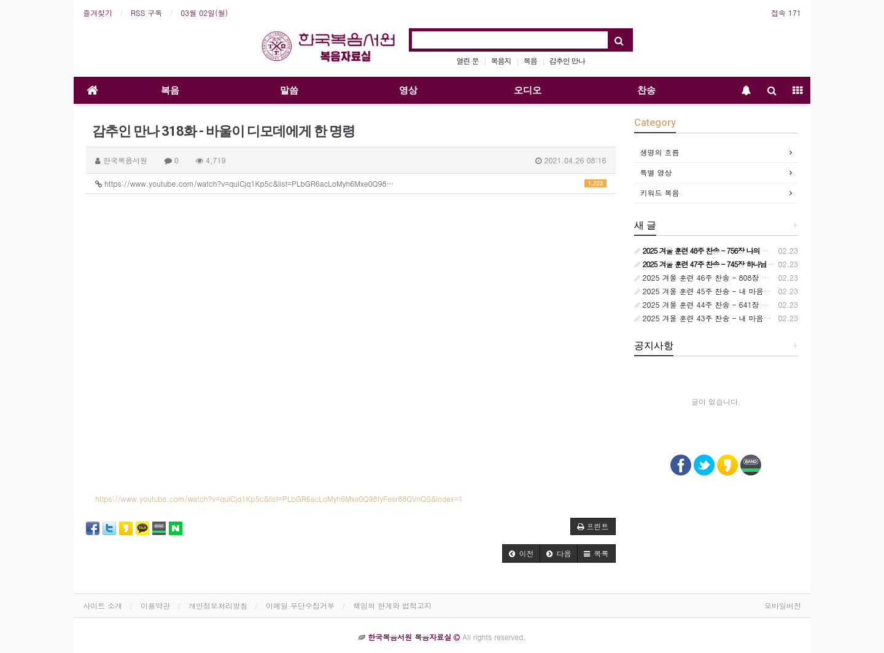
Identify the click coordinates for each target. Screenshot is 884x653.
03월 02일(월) (204, 12)
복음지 (501, 60)
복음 (530, 60)
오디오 (527, 90)
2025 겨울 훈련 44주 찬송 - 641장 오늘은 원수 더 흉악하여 (738, 304)
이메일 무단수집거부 (300, 605)
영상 (408, 90)
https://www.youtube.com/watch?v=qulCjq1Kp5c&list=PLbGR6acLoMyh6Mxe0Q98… (351, 183)
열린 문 (468, 60)
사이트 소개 (102, 605)
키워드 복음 (660, 192)
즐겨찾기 (97, 12)
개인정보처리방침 (217, 605)
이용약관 (155, 605)
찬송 (646, 90)
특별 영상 (656, 172)
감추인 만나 (567, 60)
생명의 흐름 (660, 152)
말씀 (289, 90)
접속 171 (786, 12)
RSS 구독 (146, 12)
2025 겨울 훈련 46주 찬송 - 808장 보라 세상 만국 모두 (731, 277)
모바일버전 (782, 605)
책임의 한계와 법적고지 (392, 605)
